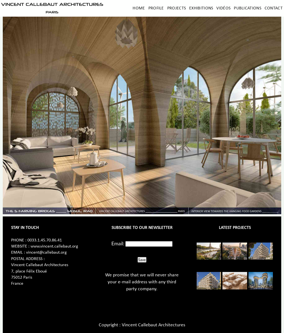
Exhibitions (201, 8)
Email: (118, 243)
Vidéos (223, 8)
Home (139, 8)
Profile (156, 8)
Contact (274, 8)
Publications (247, 8)
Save (142, 260)
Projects (176, 8)
